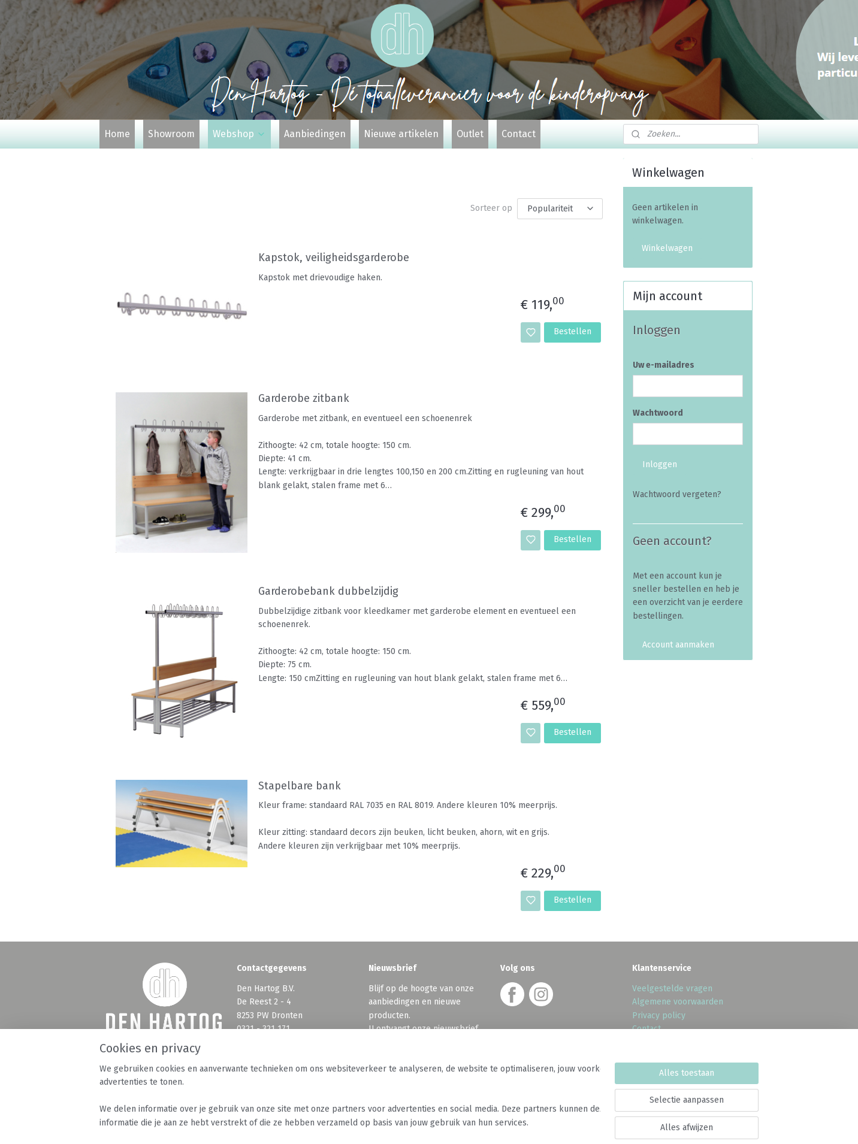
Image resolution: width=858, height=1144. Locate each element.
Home (117, 134)
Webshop (239, 134)
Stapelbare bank (299, 786)
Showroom (171, 134)
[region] (349, 1096)
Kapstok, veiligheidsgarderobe (333, 258)
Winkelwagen (667, 248)
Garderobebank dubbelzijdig (328, 591)
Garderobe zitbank (303, 398)
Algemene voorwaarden (677, 1002)
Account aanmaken (678, 645)
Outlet (470, 134)
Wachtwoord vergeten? (677, 494)
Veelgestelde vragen (672, 988)
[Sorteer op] (560, 209)
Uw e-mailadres (663, 365)
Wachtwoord (658, 413)
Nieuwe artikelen (401, 134)
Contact (518, 134)
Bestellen (572, 331)
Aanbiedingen (315, 134)
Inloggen (659, 464)
